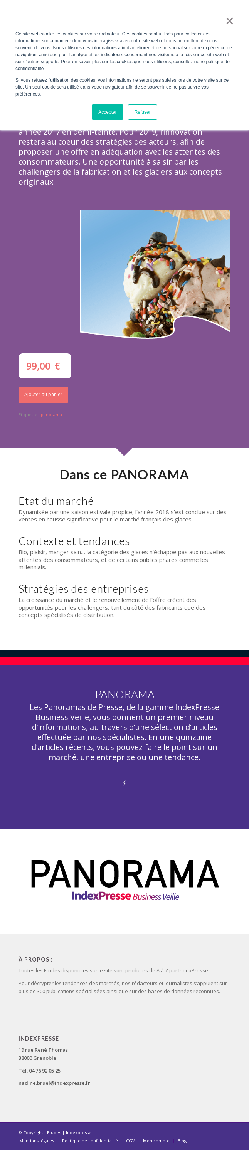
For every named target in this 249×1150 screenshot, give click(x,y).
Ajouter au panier (43, 394)
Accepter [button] (107, 112)
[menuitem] (36, 1141)
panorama (51, 414)
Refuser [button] (143, 112)
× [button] (229, 20)
